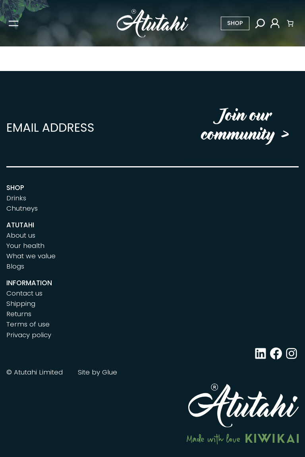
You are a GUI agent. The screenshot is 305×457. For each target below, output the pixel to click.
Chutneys (22, 208)
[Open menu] (13, 23)
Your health (25, 245)
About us (20, 235)
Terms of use (28, 324)
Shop (235, 23)
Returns (18, 314)
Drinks (16, 198)
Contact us (24, 293)
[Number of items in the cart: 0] (290, 23)
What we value (31, 256)
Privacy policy (28, 335)
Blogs (15, 266)
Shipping (20, 303)
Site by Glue (97, 372)
